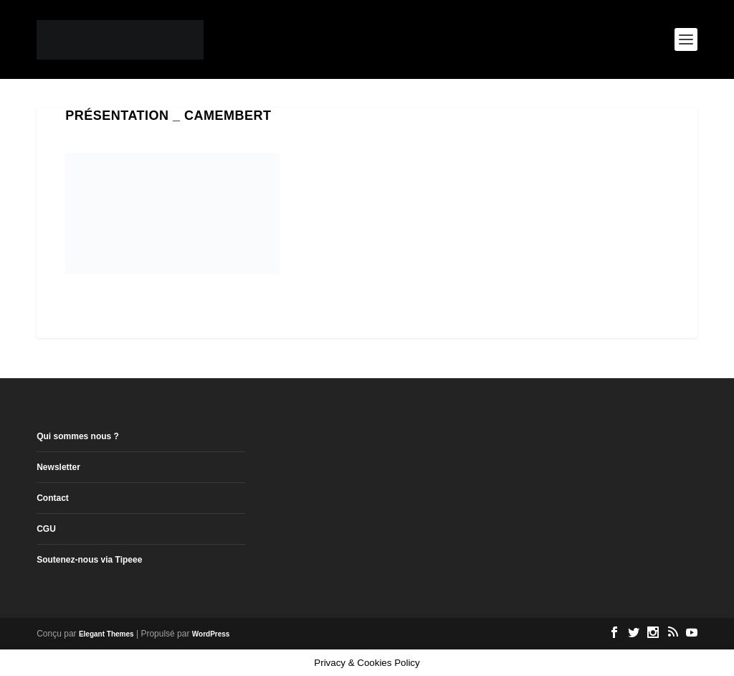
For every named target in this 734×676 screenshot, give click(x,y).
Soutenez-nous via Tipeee (89, 560)
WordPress (211, 634)
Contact (53, 498)
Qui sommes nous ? (78, 436)
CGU (46, 529)
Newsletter (58, 467)
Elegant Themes (106, 634)
